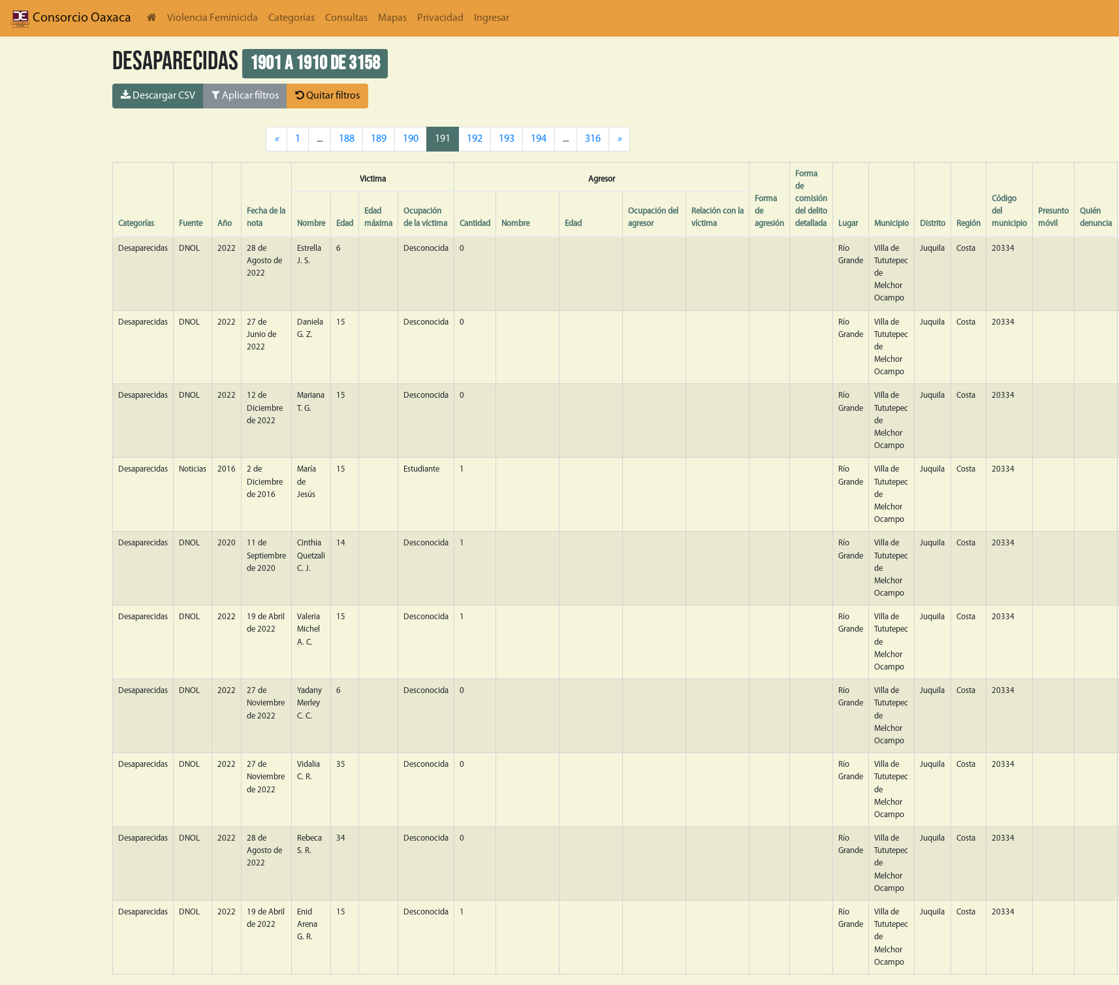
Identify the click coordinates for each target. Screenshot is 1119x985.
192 (474, 139)
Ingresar (491, 18)
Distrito (932, 223)
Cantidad (475, 223)
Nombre (311, 223)
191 (442, 139)
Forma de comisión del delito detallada (811, 199)
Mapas (392, 18)
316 (593, 139)
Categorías (291, 18)
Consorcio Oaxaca (70, 18)
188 (347, 139)
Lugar (848, 223)
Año (224, 223)
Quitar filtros (327, 95)
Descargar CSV (158, 95)
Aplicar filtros (245, 95)
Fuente (190, 223)
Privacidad (440, 18)
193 (506, 139)
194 (538, 139)
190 (410, 139)
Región (968, 223)
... (566, 139)
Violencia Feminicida (212, 18)
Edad (344, 223)
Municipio (891, 223)
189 (378, 139)
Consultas (346, 18)
